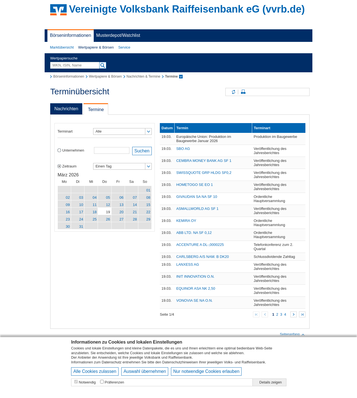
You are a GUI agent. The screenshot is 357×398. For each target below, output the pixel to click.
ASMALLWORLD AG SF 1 (197, 209)
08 (148, 197)
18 (95, 212)
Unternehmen (73, 150)
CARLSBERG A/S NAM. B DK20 (202, 257)
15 (148, 205)
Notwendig (87, 382)
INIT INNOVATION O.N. (195, 276)
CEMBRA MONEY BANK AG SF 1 (203, 161)
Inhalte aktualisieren (233, 92)
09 (68, 205)
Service (124, 47)
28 (135, 219)
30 (68, 226)
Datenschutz (112, 362)
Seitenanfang (292, 334)
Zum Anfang (256, 314)
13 (121, 205)
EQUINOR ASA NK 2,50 (195, 288)
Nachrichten (66, 108)
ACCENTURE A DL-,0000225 (200, 245)
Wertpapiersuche (64, 58)
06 (121, 197)
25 (95, 219)
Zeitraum (69, 166)
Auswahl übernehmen (145, 371)
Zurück (265, 314)
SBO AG (183, 149)
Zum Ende (302, 314)
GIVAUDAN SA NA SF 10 (196, 197)
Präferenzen (114, 382)
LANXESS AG (187, 264)
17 (81, 212)
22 (148, 212)
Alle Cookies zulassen (94, 371)
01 (148, 190)
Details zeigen (270, 382)
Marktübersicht (62, 47)
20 (121, 212)
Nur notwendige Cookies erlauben (206, 371)
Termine (96, 109)
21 (135, 212)
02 (68, 197)
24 (81, 219)
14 (135, 205)
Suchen (141, 150)
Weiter (293, 314)
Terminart (65, 131)
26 (108, 219)
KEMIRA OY (186, 221)
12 (108, 205)
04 (95, 197)
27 (121, 219)
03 (81, 197)
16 (68, 212)
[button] (62, 47)
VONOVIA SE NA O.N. (194, 300)
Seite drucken (243, 92)
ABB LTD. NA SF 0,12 (194, 233)
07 (135, 197)
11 (95, 205)
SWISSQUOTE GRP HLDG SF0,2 (203, 173)
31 (81, 226)
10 (81, 205)
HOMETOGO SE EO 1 (194, 185)
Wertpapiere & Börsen (96, 47)
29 (148, 219)
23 (68, 219)
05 (108, 197)
